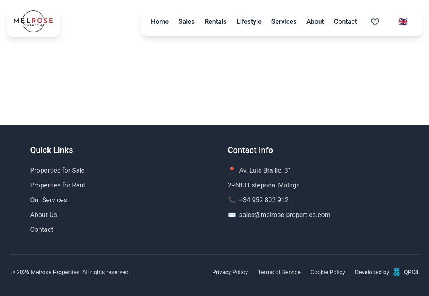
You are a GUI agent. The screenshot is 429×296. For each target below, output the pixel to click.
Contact (345, 21)
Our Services (48, 200)
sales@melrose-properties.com (285, 215)
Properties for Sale (57, 170)
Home (160, 21)
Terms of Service (279, 272)
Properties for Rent (58, 185)
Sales (187, 21)
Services (284, 21)
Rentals (215, 21)
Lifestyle (249, 21)
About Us (43, 215)
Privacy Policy (230, 272)
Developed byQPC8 (387, 272)
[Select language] (402, 22)
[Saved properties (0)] (375, 22)
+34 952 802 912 (264, 200)
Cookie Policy (328, 272)
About (315, 21)
